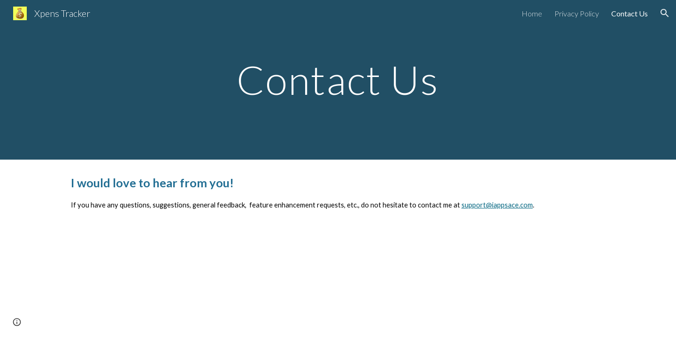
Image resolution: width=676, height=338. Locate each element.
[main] (338, 79)
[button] (664, 13)
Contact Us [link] (629, 13)
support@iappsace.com (497, 205)
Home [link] (532, 13)
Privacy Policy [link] (576, 13)
